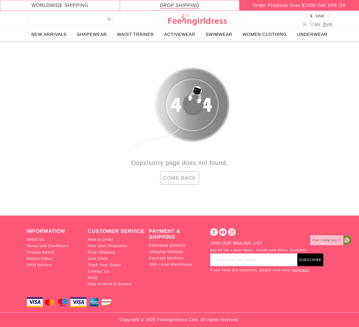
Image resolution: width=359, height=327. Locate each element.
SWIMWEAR (219, 34)
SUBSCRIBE (310, 260)
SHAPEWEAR (92, 34)
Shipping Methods (166, 251)
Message (300, 270)
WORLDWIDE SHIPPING (60, 5)
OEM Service (39, 265)
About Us (36, 239)
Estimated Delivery (167, 245)
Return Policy (40, 258)
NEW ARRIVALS (49, 34)
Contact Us (98, 271)
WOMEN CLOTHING (265, 34)
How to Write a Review (110, 284)
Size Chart (98, 258)
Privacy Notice (41, 252)
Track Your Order (104, 265)
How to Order (101, 239)
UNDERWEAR (312, 34)
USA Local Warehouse (170, 264)
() (315, 24)
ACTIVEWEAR (179, 34)
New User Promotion (108, 246)
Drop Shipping (101, 252)
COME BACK (179, 178)
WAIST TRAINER (135, 34)
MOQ (93, 277)
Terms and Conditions (48, 246)
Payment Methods (166, 258)
